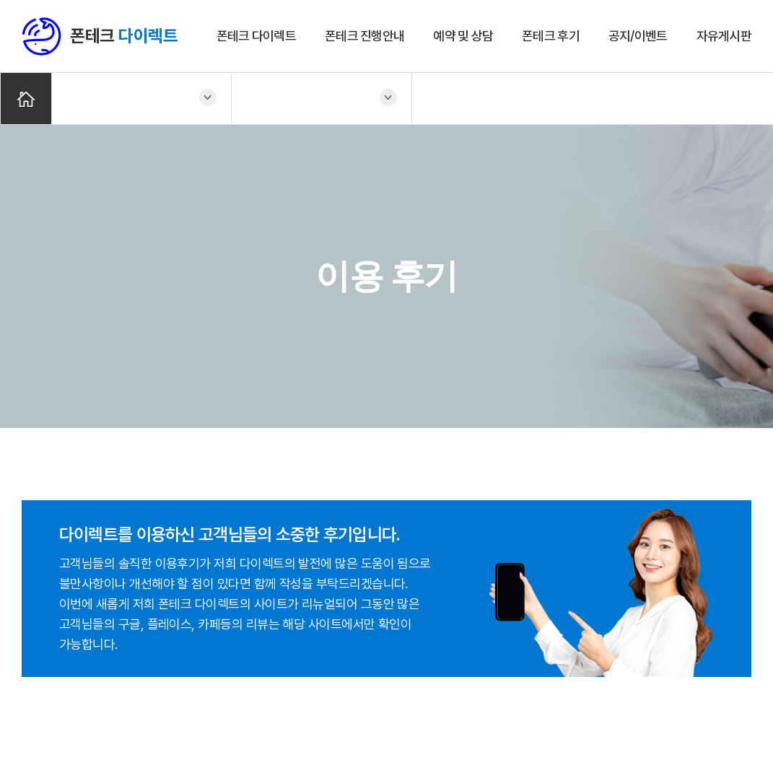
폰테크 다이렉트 (256, 35)
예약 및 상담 (463, 35)
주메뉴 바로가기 (0, 0)
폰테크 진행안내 (364, 35)
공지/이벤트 (638, 35)
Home (26, 98)
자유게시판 (723, 35)
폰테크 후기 (551, 35)
